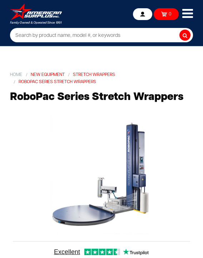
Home (16, 75)
